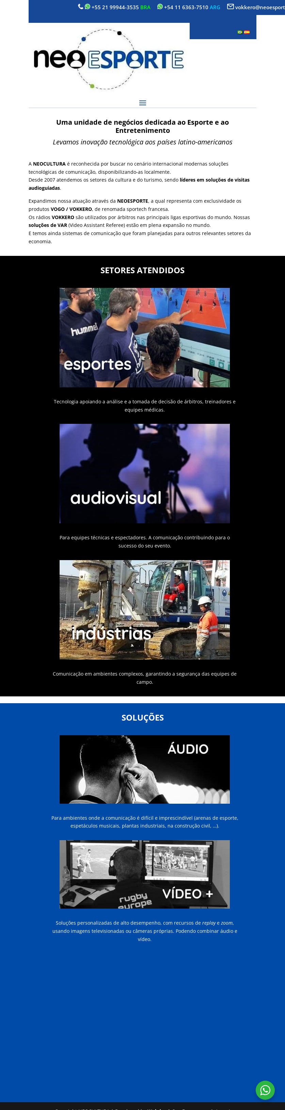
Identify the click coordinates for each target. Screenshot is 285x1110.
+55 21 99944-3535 (115, 7)
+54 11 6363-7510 (186, 7)
